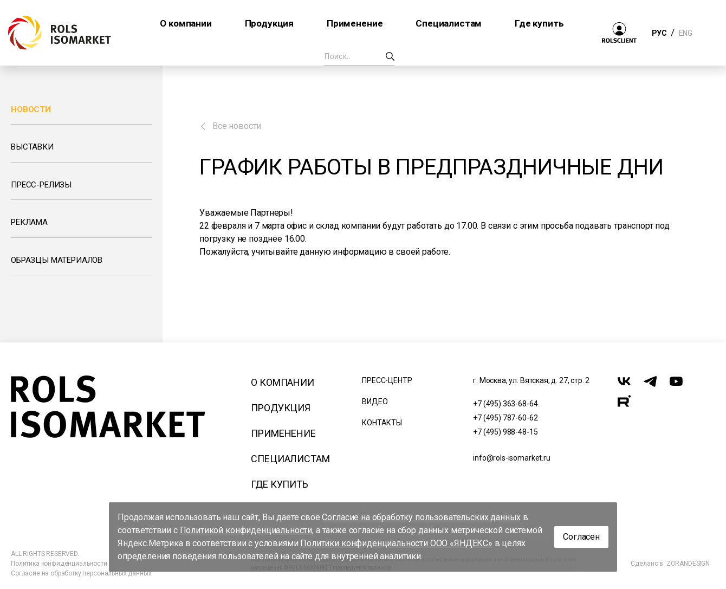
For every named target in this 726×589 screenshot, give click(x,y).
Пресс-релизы (41, 185)
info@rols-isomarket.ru (511, 458)
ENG (685, 33)
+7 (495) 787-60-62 (505, 417)
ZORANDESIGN (688, 563)
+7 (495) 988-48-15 (505, 432)
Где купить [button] (539, 23)
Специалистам (290, 458)
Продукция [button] (269, 23)
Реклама (29, 222)
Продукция (280, 407)
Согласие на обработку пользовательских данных (421, 517)
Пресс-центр (387, 380)
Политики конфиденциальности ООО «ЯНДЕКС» (396, 543)
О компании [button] (185, 23)
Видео (374, 401)
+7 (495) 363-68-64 (505, 403)
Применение (283, 433)
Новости (31, 109)
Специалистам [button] (449, 23)
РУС (659, 33)
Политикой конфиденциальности (246, 530)
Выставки (32, 147)
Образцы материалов (56, 260)
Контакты (382, 422)
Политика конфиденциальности (59, 563)
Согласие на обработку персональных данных (81, 573)
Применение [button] (355, 23)
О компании (282, 382)
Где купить (279, 484)
